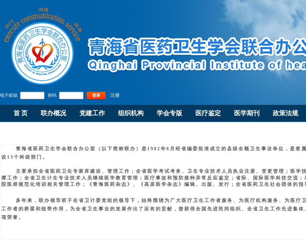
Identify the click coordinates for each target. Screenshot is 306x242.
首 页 (20, 113)
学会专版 (169, 113)
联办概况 (53, 113)
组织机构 (131, 113)
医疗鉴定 (208, 113)
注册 (115, 95)
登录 (96, 95)
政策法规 (285, 113)
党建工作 (92, 113)
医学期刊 (247, 113)
